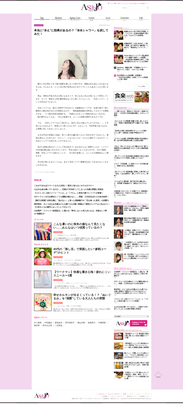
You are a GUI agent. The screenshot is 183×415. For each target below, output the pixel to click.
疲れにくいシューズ (72, 283)
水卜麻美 (38, 323)
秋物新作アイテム (63, 235)
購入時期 (73, 235)
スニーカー (84, 283)
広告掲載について (144, 396)
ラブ (131, 394)
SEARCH (124, 8)
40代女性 (78, 260)
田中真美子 (70, 323)
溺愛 (67, 306)
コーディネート (68, 260)
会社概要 (104, 396)
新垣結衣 (58, 323)
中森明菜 (102, 323)
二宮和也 (58, 325)
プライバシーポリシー (117, 396)
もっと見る (141, 86)
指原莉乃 (91, 323)
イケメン (101, 394)
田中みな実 (47, 325)
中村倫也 (48, 323)
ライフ (58, 232)
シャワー (41, 172)
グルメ (138, 394)
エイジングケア (114, 394)
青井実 (37, 325)
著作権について (131, 396)
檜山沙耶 (81, 323)
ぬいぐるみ (61, 306)
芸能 (124, 394)
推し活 (60, 260)
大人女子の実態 (76, 306)
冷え (46, 172)
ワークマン (61, 283)
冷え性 (52, 172)
